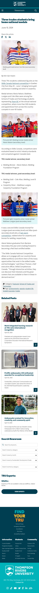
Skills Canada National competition (15, 83)
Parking (29, 548)
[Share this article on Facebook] (2, 37)
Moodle (17, 553)
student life (29, 289)
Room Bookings (31, 553)
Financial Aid (18, 543)
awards (22, 289)
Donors (3, 556)
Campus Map (30, 558)
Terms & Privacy (19, 524)
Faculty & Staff (5, 551)
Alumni (3, 553)
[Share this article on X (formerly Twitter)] (6, 37)
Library (16, 546)
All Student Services (20, 558)
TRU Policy (19, 531)
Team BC (15, 102)
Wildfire (19, 483)
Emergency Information (19, 526)
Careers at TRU (31, 543)
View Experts (19, 491)
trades (17, 291)
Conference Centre (32, 551)
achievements (14, 289)
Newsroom (19, 10)
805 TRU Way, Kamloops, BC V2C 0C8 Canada (19, 580)
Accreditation (19, 529)
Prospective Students (7, 546)
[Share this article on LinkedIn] (10, 37)
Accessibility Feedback (19, 534)
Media (3, 558)
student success (9, 291)
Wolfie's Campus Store (20, 548)
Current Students (6, 543)
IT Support (17, 556)
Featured (16, 284)
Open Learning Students (8, 548)
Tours (28, 556)
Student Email (18, 551)
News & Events (30, 546)
